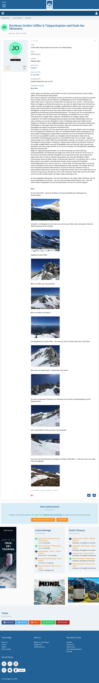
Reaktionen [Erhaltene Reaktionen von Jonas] (8, 66)
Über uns (5, 642)
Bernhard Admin (42, 555)
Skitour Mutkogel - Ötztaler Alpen (49, 546)
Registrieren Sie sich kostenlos (52, 515)
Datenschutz (71, 647)
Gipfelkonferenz (39, 647)
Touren (4, 644)
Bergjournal (38, 644)
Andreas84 (41, 563)
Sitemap (69, 651)
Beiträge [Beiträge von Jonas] (7, 68)
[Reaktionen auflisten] (33, 495)
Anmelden (62, 520)
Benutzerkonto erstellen (43, 520)
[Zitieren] (94, 495)
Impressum (70, 644)
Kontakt (69, 642)
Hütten (4, 647)
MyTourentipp (6, 649)
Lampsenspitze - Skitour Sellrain (83, 553)
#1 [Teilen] (95, 41)
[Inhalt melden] (89, 495)
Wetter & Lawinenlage (41, 642)
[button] (2, 13)
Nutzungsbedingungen (74, 649)
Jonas (13, 33)
